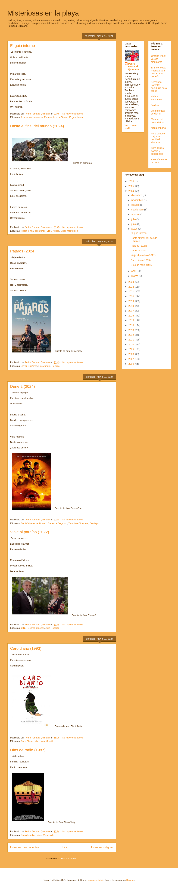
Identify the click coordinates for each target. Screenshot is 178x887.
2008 (131, 354)
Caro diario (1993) (25, 648)
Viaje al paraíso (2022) (29, 532)
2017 (131, 310)
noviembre (137, 200)
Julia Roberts (52, 628)
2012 (131, 334)
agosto (135, 214)
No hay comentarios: (73, 113)
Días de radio (28, 835)
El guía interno (76, 117)
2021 (131, 291)
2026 (131, 181)
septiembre (137, 209)
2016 (131, 315)
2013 (131, 330)
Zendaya (94, 523)
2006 (131, 363)
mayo (134, 229)
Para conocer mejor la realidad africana (158, 138)
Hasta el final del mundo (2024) (37, 126)
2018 (131, 305)
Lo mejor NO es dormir (158, 112)
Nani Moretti (46, 741)
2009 (131, 349)
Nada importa (158, 127)
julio (133, 219)
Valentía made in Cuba (159, 161)
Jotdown (155, 105)
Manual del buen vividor (157, 121)
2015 (131, 320)
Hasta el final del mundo (33, 231)
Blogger (130, 880)
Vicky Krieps (53, 231)
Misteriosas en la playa (43, 13)
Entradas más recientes (24, 847)
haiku (36, 741)
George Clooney (36, 628)
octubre (135, 204)
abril (134, 271)
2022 (131, 286)
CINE (23, 628)
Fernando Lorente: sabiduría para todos (159, 86)
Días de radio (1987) (28, 750)
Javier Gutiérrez (29, 366)
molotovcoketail (96, 880)
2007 (131, 359)
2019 (131, 301)
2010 (131, 344)
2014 (131, 325)
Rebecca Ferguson (57, 523)
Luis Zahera (44, 366)
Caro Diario (27, 741)
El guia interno (22, 45)
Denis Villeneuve (29, 523)
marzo (135, 275)
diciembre (137, 195)
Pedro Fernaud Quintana (133, 66)
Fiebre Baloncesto (157, 98)
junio (134, 224)
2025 (131, 186)
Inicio (65, 847)
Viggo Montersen (69, 231)
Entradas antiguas (102, 847)
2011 (131, 339)
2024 (131, 191)
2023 (131, 281)
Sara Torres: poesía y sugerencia (157, 151)
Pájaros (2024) (23, 251)
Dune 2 (43, 523)
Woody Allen (49, 835)
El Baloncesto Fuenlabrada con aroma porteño (158, 72)
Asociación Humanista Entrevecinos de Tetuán (44, 117)
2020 (131, 296)
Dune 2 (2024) (22, 386)
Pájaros (56, 366)
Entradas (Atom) (69, 858)
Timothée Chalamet (78, 523)
